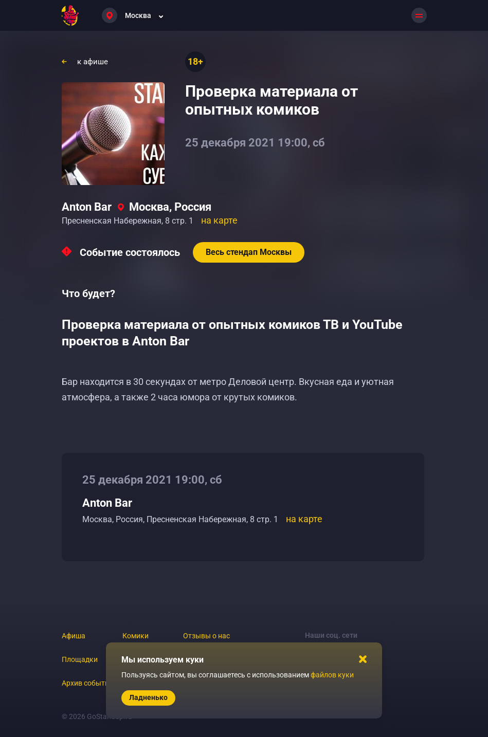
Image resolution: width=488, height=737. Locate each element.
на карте (219, 220)
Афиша (73, 636)
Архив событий (87, 683)
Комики (135, 636)
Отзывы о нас (206, 636)
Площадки (80, 659)
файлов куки (332, 675)
